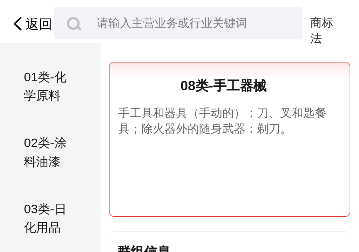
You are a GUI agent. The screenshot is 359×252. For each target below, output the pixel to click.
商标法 (321, 23)
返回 (30, 24)
